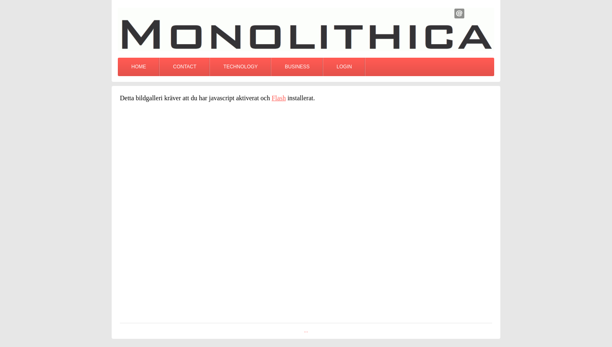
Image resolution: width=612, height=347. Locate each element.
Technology (240, 67)
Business (297, 67)
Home (138, 67)
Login (344, 67)
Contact (184, 67)
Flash (279, 98)
